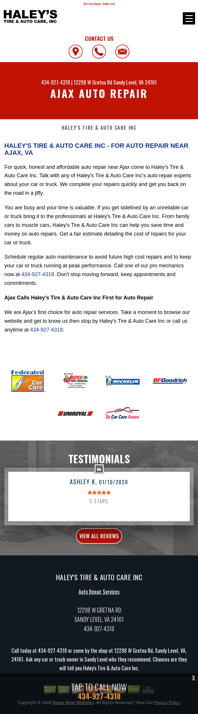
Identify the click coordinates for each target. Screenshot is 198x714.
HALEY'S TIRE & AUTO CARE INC (99, 128)
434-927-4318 (55, 82)
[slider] (99, 495)
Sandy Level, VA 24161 (135, 82)
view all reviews (99, 538)
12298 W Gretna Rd (93, 82)
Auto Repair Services (99, 594)
